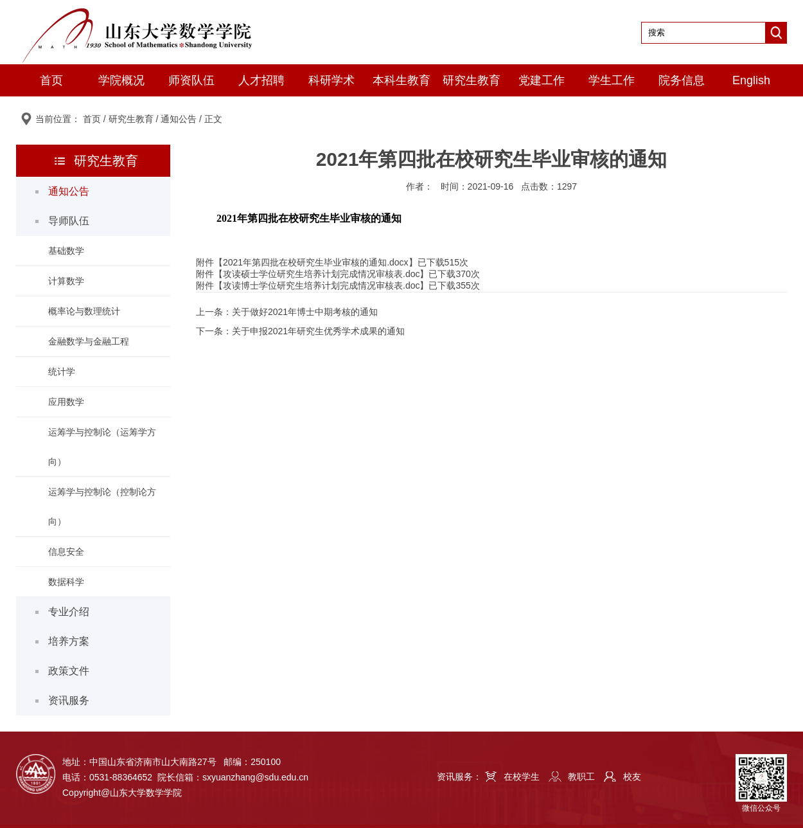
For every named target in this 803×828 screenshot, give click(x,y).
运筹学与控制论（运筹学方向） (102, 447)
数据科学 (66, 582)
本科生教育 (401, 80)
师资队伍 (191, 80)
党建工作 (541, 80)
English (751, 80)
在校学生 (522, 776)
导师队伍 (68, 220)
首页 (51, 80)
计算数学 (66, 281)
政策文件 (68, 670)
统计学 (61, 371)
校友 (632, 776)
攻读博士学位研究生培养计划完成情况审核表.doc (321, 285)
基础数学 (66, 251)
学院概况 (121, 80)
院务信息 (681, 80)
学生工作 (611, 80)
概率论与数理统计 (84, 311)
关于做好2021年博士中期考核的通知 (305, 312)
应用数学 (66, 402)
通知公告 (179, 119)
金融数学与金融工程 (88, 341)
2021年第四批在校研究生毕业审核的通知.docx (316, 262)
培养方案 (68, 641)
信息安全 (66, 551)
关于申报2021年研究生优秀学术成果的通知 (318, 331)
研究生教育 (471, 80)
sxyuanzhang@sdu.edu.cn (255, 777)
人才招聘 (261, 80)
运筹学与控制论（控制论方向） (102, 506)
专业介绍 (68, 611)
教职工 (581, 776)
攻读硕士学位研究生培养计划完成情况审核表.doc (321, 274)
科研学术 (331, 80)
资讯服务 (68, 700)
